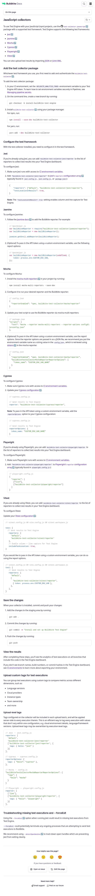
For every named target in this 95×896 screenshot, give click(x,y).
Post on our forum (55, 886)
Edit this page (58, 869)
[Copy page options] (88, 20)
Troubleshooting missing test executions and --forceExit (34, 813)
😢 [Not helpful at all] (35, 857)
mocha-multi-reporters (27, 279)
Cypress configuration (29, 390)
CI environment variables (51, 171)
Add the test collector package (20, 68)
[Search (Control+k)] (84, 3)
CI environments (14, 668)
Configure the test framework (20, 141)
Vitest (9, 56)
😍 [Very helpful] (60, 857)
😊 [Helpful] (51, 857)
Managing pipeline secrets (19, 92)
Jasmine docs (23, 219)
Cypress (10, 47)
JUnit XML (56, 61)
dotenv (10, 345)
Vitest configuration (24, 516)
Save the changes (13, 600)
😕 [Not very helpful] (43, 857)
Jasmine (10, 38)
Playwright (12, 51)
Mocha (10, 43)
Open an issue (37, 869)
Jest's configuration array (65, 176)
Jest (9, 34)
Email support (38, 886)
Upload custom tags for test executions (25, 675)
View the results (12, 651)
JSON (47, 61)
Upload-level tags (12, 712)
